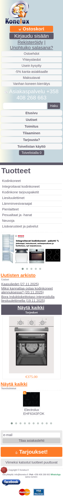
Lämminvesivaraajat (17, 203)
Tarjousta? (31, 140)
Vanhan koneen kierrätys (31, 84)
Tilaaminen (31, 133)
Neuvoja (8, 220)
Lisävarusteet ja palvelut (20, 226)
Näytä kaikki (30, 307)
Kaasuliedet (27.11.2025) (20, 284)
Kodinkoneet (11, 181)
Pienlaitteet (10, 209)
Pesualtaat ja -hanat (17, 215)
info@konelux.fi (21, 474)
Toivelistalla (31, 153)
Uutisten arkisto (18, 275)
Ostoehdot (31, 53)
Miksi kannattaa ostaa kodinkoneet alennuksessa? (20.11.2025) (27, 290)
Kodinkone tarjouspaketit (20, 192)
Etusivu (31, 113)
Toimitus (31, 126)
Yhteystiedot (31, 59)
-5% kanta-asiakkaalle (31, 71)
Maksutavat (31, 78)
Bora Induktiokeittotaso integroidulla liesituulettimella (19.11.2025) (27, 298)
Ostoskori (31, 28)
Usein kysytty (31, 65)
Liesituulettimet (13, 198)
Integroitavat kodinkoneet (21, 186)
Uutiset (31, 120)
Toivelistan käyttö (31, 146)
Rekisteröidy (30, 42)
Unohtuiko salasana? (31, 47)
